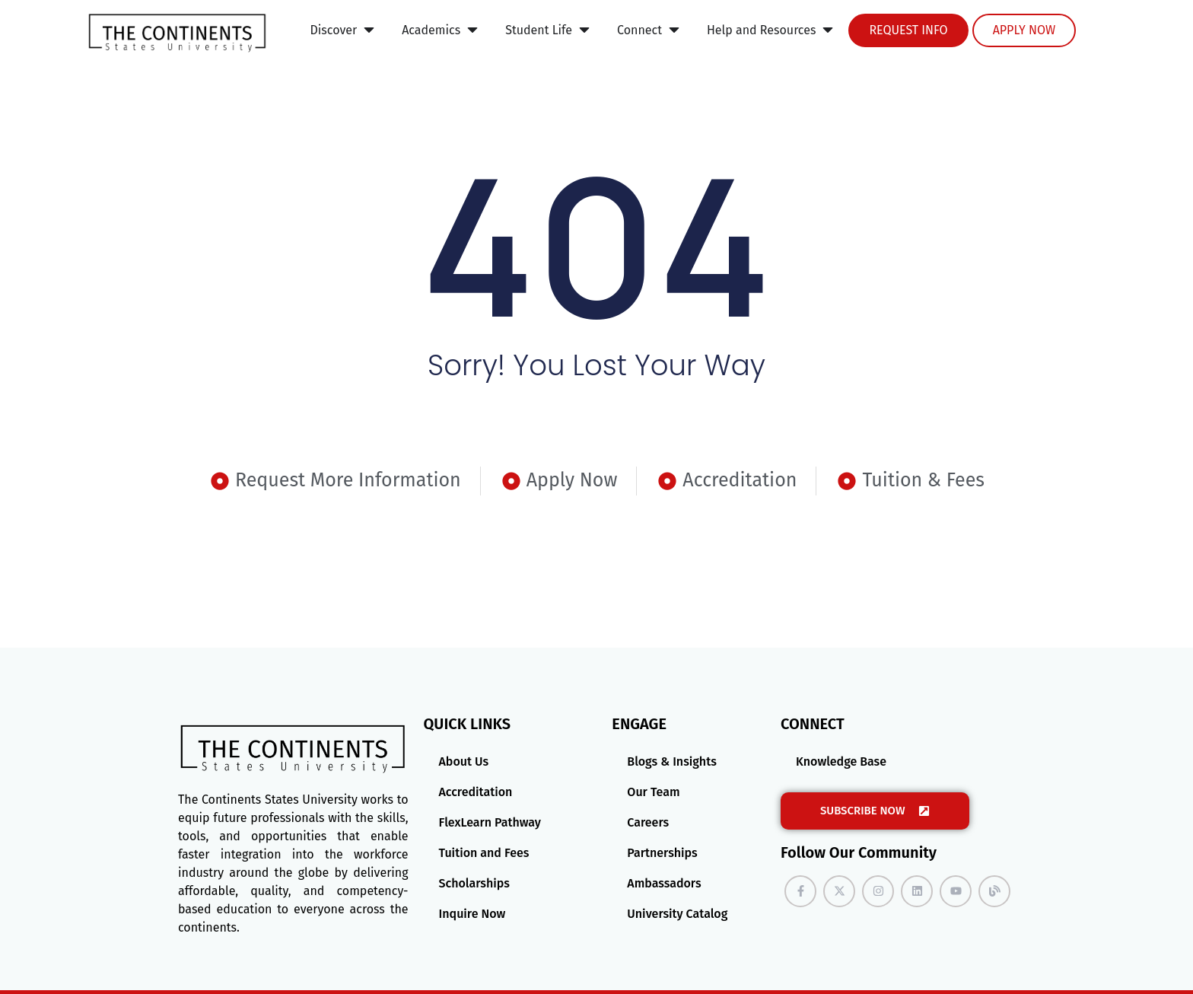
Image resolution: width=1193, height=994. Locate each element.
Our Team (653, 792)
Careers (648, 822)
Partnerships (662, 853)
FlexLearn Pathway (490, 822)
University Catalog (677, 913)
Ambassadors (664, 883)
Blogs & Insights (671, 761)
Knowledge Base (841, 761)
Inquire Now (472, 913)
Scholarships (474, 883)
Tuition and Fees (484, 853)
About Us (463, 761)
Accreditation (476, 792)
